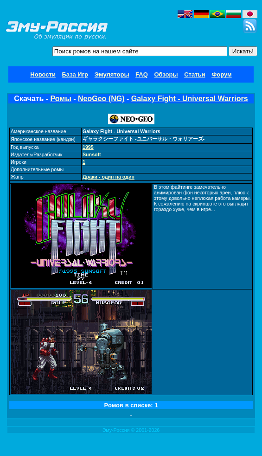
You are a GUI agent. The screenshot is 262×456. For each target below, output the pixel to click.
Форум (221, 74)
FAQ (141, 74)
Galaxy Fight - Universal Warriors (189, 99)
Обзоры (166, 74)
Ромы (60, 99)
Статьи (194, 74)
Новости (43, 74)
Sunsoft (92, 154)
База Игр (75, 74)
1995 (88, 147)
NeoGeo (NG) (101, 99)
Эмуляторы (112, 74)
